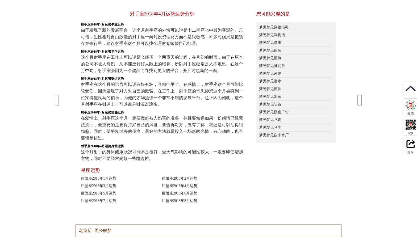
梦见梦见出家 (270, 97)
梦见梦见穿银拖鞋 (274, 27)
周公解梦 (102, 230)
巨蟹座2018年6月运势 (179, 193)
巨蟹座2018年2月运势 (179, 178)
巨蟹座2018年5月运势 (98, 193)
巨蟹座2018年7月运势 (98, 201)
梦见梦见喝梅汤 (272, 35)
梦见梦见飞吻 (270, 120)
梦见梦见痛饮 (270, 89)
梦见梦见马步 (270, 127)
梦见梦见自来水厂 (274, 135)
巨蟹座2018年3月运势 (98, 186)
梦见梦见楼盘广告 (274, 112)
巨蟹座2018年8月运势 (179, 201)
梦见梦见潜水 (270, 81)
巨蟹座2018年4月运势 (179, 186)
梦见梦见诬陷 (270, 73)
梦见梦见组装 (270, 50)
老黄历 (85, 230)
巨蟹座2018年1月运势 (98, 178)
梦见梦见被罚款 (272, 66)
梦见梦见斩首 (270, 104)
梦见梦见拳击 (270, 43)
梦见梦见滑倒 (270, 58)
